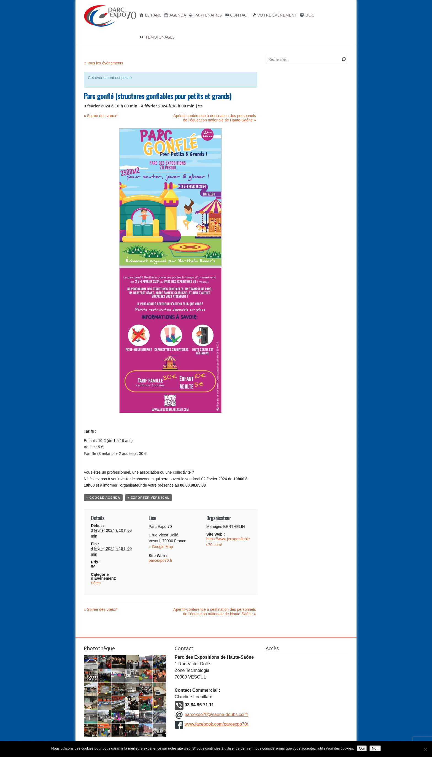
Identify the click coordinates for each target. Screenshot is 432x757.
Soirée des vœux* (101, 115)
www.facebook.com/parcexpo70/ (216, 724)
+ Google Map (160, 546)
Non (375, 748)
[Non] (425, 749)
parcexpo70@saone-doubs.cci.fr (216, 714)
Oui (362, 748)
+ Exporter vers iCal (148, 497)
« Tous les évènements (103, 63)
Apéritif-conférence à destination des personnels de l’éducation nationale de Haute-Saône (214, 117)
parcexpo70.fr (160, 560)
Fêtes (96, 583)
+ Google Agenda (103, 497)
